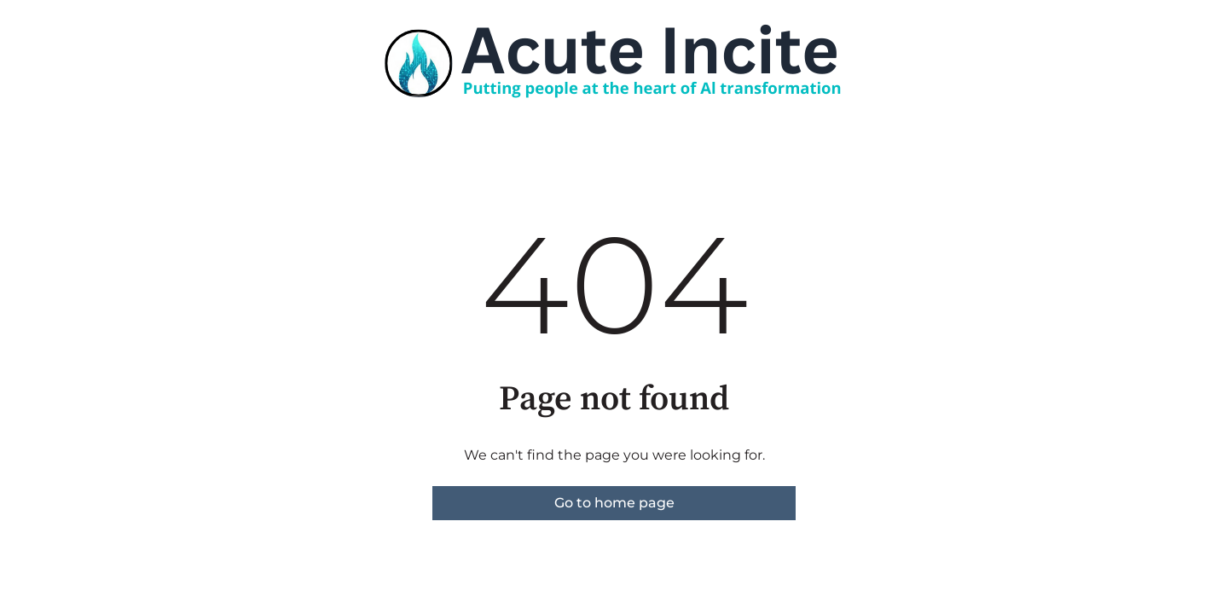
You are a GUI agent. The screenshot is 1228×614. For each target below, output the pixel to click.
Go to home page (614, 503)
